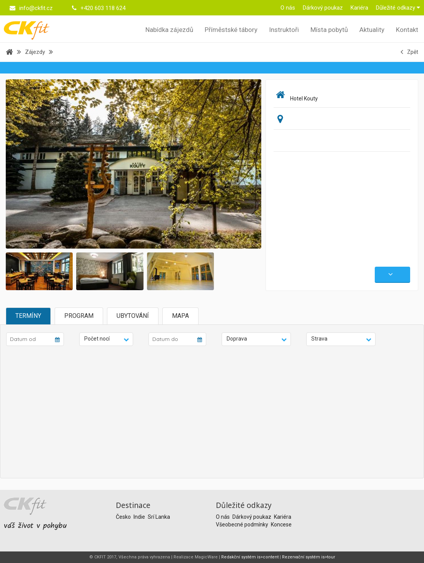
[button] (106, 339)
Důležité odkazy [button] (398, 7)
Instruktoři (284, 29)
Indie (140, 517)
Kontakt (407, 29)
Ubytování (133, 315)
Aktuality (371, 29)
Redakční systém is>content (250, 557)
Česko (124, 517)
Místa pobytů (329, 29)
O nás (287, 7)
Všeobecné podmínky (242, 524)
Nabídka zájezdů (169, 29)
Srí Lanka (159, 517)
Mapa (180, 315)
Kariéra (359, 7)
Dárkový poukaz (323, 7)
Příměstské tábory (231, 29)
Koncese (281, 524)
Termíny (28, 315)
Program (78, 315)
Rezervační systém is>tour (308, 557)
